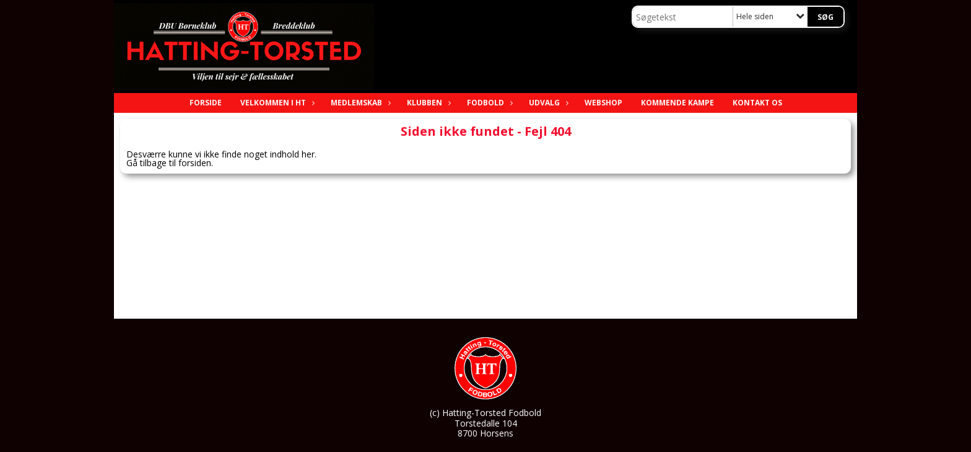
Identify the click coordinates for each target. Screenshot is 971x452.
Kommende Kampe (677, 102)
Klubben (427, 102)
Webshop (603, 102)
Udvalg (547, 102)
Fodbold (488, 102)
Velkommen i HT (276, 102)
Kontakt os (757, 102)
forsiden (194, 163)
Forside (205, 102)
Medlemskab (359, 102)
